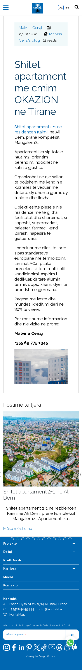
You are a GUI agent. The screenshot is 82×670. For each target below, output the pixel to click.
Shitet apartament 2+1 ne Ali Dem (36, 494)
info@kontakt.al (51, 609)
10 (59, 538)
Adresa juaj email (16, 634)
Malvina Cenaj (30, 27)
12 (70, 538)
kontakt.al (17, 614)
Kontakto (10, 585)
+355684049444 (21, 609)
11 (64, 538)
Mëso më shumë (17, 528)
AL (61, 7)
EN (67, 7)
